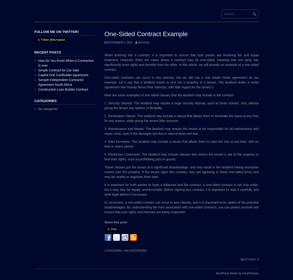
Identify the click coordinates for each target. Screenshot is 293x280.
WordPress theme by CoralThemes (237, 273)
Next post (248, 259)
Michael (144, 42)
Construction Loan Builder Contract (63, 89)
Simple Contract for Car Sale (58, 70)
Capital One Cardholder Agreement (63, 75)
